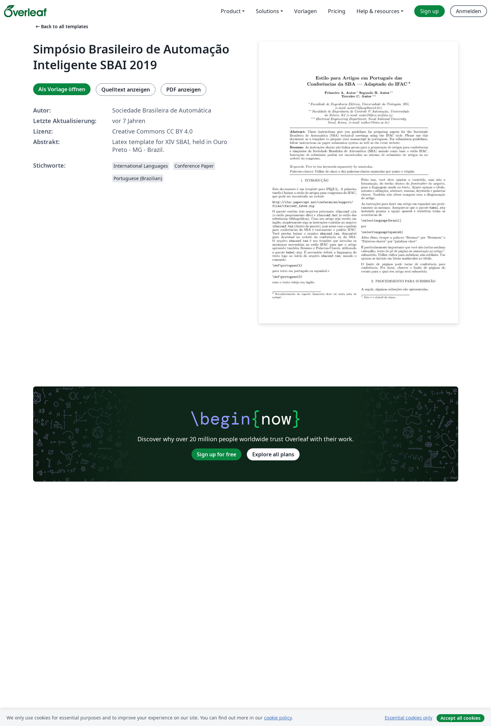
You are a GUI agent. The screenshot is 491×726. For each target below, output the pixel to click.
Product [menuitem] (231, 11)
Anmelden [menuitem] (468, 11)
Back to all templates (61, 26)
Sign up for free (216, 454)
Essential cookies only (408, 718)
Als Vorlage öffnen (61, 89)
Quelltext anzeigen (125, 89)
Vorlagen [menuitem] (305, 11)
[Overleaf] (25, 11)
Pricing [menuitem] (336, 11)
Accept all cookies (460, 718)
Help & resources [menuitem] (378, 11)
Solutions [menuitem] (267, 11)
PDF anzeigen (183, 89)
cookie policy (278, 718)
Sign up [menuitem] (429, 11)
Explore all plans (273, 454)
